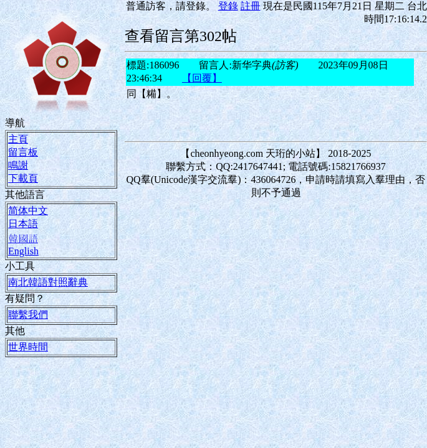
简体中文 (28, 210)
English (23, 251)
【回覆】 (202, 78)
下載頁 (23, 178)
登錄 (228, 6)
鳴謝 (18, 165)
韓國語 (23, 238)
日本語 (23, 223)
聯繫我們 (28, 314)
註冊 (251, 6)
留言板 (23, 152)
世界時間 (28, 347)
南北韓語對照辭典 (48, 282)
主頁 (18, 139)
